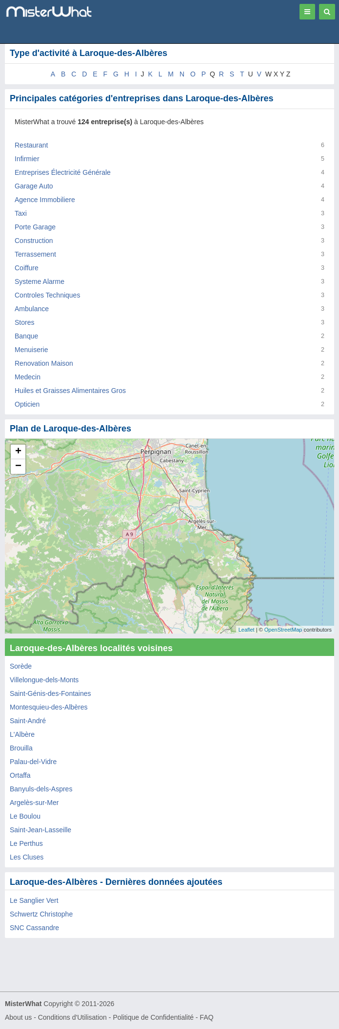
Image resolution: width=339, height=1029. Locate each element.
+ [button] (18, 452)
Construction (34, 240)
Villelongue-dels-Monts (44, 680)
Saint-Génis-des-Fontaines (50, 693)
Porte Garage (35, 227)
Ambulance (32, 309)
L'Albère (22, 734)
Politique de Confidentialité (153, 1017)
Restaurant (31, 145)
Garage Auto (34, 186)
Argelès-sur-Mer (34, 802)
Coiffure (27, 268)
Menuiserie (31, 350)
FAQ (207, 1017)
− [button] (18, 466)
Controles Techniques (47, 295)
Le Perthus (26, 843)
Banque (26, 336)
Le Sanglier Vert (34, 900)
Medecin (27, 377)
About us (18, 1017)
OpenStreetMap (283, 630)
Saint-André (28, 721)
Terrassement (35, 254)
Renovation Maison (44, 363)
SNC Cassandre (34, 928)
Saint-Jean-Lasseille (40, 830)
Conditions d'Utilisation (72, 1017)
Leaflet (247, 630)
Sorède (21, 666)
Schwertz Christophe (41, 914)
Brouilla (21, 748)
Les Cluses (26, 857)
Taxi (21, 213)
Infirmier (27, 159)
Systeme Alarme (39, 281)
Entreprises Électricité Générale (63, 172)
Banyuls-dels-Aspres (41, 789)
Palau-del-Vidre (33, 762)
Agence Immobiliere (45, 200)
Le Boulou (25, 816)
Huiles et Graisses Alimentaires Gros (70, 390)
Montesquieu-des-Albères (49, 707)
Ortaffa (20, 775)
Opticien (27, 404)
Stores (24, 322)
